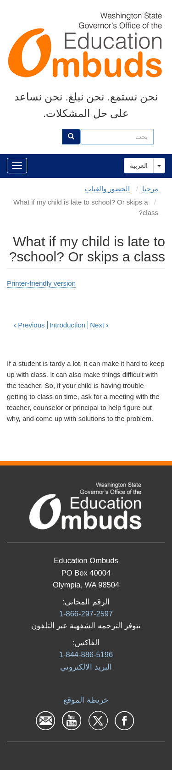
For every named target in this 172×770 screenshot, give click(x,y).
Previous (29, 325)
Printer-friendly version (41, 283)
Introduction (67, 325)
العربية (139, 165)
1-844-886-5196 (86, 654)
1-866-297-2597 (86, 613)
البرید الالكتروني (86, 667)
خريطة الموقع (86, 700)
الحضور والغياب (107, 189)
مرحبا (150, 189)
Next (99, 325)
